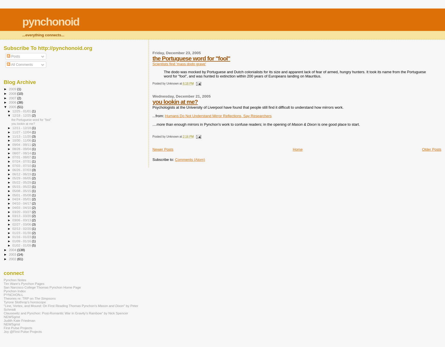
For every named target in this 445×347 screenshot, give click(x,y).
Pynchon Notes (15, 280)
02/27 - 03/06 (22, 224)
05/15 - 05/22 (22, 186)
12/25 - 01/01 (22, 111)
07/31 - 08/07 (22, 157)
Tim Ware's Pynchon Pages (24, 283)
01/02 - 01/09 (22, 245)
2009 (13, 89)
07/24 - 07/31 (22, 161)
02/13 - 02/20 (22, 228)
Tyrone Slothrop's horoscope (25, 302)
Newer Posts (162, 149)
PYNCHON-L (13, 294)
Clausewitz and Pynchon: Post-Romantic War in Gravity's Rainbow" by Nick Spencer (66, 313)
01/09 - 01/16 (22, 241)
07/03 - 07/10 (22, 165)
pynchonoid (50, 22)
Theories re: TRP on (30, 298)
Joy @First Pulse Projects (23, 331)
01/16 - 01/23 (22, 237)
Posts (13, 56)
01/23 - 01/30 (22, 233)
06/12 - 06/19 (22, 174)
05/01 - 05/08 (22, 195)
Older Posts (431, 149)
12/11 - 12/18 (22, 128)
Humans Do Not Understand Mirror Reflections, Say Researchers (218, 116)
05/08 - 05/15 (22, 191)
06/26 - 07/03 (22, 170)
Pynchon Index (15, 291)
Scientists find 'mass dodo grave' (179, 64)
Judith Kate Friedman (19, 320)
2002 (13, 259)
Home (298, 149)
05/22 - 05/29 (22, 182)
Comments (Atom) (190, 159)
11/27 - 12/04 (22, 132)
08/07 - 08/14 (22, 153)
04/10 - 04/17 (22, 203)
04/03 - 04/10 (22, 207)
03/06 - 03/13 (22, 220)
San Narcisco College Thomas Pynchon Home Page (42, 287)
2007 (13, 98)
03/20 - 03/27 (22, 212)
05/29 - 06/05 (22, 178)
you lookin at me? (175, 101)
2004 (13, 250)
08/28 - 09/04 (22, 149)
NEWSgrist (12, 317)
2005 (13, 107)
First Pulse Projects (18, 328)
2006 (13, 102)
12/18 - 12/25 (22, 115)
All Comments (20, 65)
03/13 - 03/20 (22, 216)
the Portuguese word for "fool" (191, 58)
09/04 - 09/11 (22, 144)
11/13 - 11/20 (22, 136)
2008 (13, 93)
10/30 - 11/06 (22, 140)
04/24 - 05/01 (22, 199)
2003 (13, 254)
